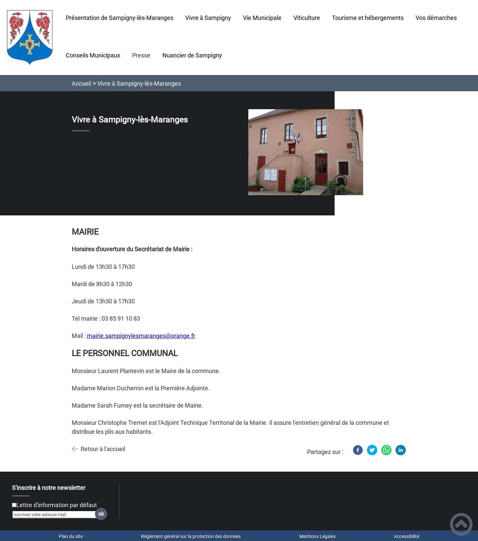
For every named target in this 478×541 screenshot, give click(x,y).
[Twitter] (372, 450)
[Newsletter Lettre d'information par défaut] (14, 505)
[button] (461, 524)
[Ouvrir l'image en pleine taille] (305, 152)
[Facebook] (357, 450)
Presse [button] (141, 55)
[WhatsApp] (386, 450)
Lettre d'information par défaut (56, 505)
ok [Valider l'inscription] (101, 514)
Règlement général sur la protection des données (191, 536)
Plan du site (71, 536)
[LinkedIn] (400, 450)
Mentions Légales (317, 536)
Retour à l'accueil (103, 448)
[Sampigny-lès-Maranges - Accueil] (30, 37)
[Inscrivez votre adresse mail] (57, 514)
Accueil (81, 83)
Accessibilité (406, 536)
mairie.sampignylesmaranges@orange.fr (141, 335)
